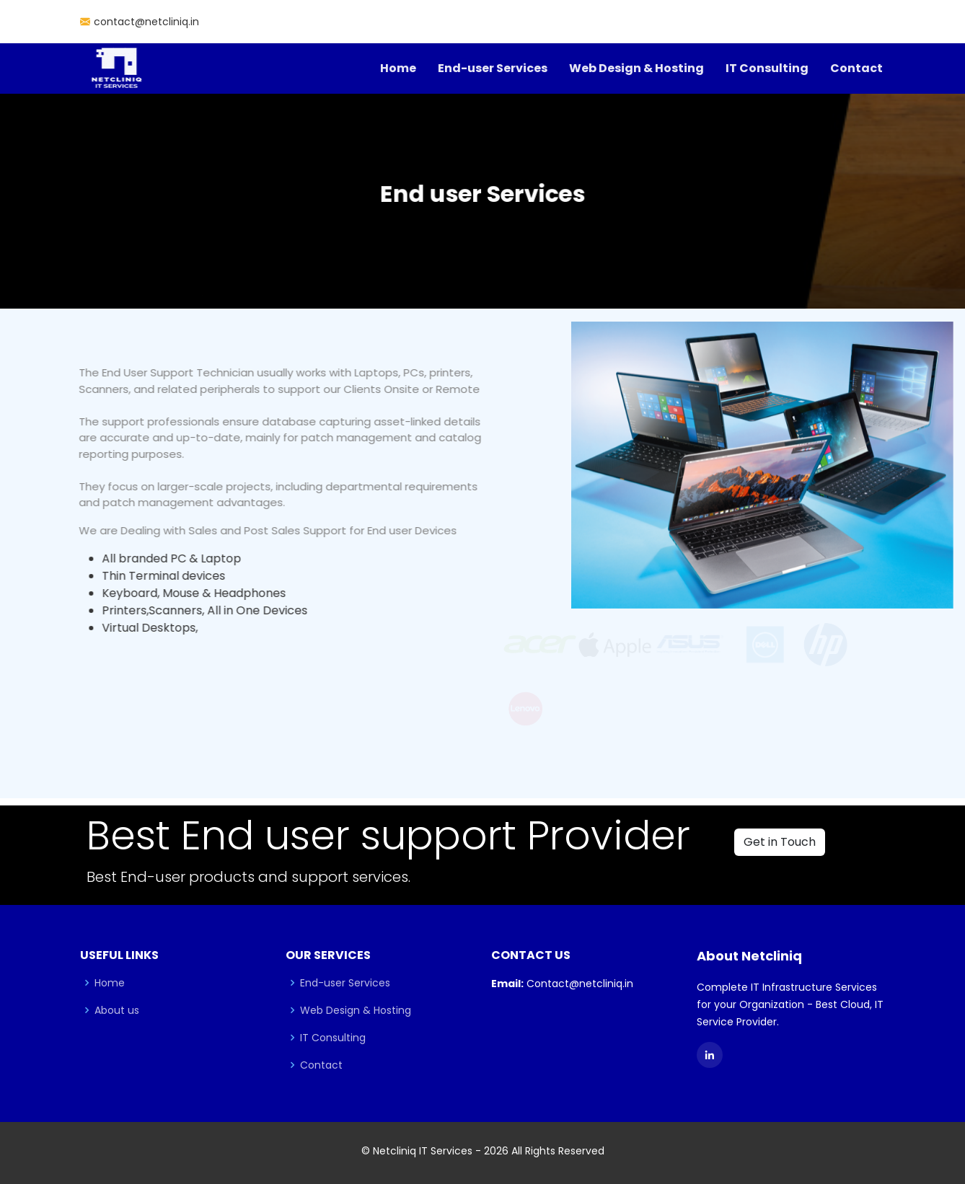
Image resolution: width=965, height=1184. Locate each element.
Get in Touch (780, 842)
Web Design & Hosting (636, 68)
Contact (856, 68)
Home (398, 68)
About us (116, 1010)
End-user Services (492, 68)
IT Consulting (767, 68)
